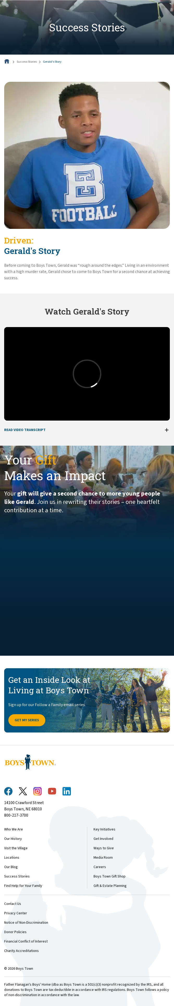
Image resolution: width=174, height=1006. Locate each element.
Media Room (103, 857)
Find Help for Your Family (23, 885)
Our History (13, 838)
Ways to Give (104, 848)
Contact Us (12, 903)
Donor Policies (15, 932)
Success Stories (27, 62)
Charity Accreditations (21, 950)
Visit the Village (16, 848)
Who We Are (13, 829)
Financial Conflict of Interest (26, 941)
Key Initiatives (104, 829)
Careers (100, 867)
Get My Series (27, 720)
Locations (11, 857)
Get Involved (103, 838)
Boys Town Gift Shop (110, 876)
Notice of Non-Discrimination (26, 922)
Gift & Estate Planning (110, 885)
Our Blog (11, 867)
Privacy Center (15, 913)
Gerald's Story (52, 62)
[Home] (7, 62)
